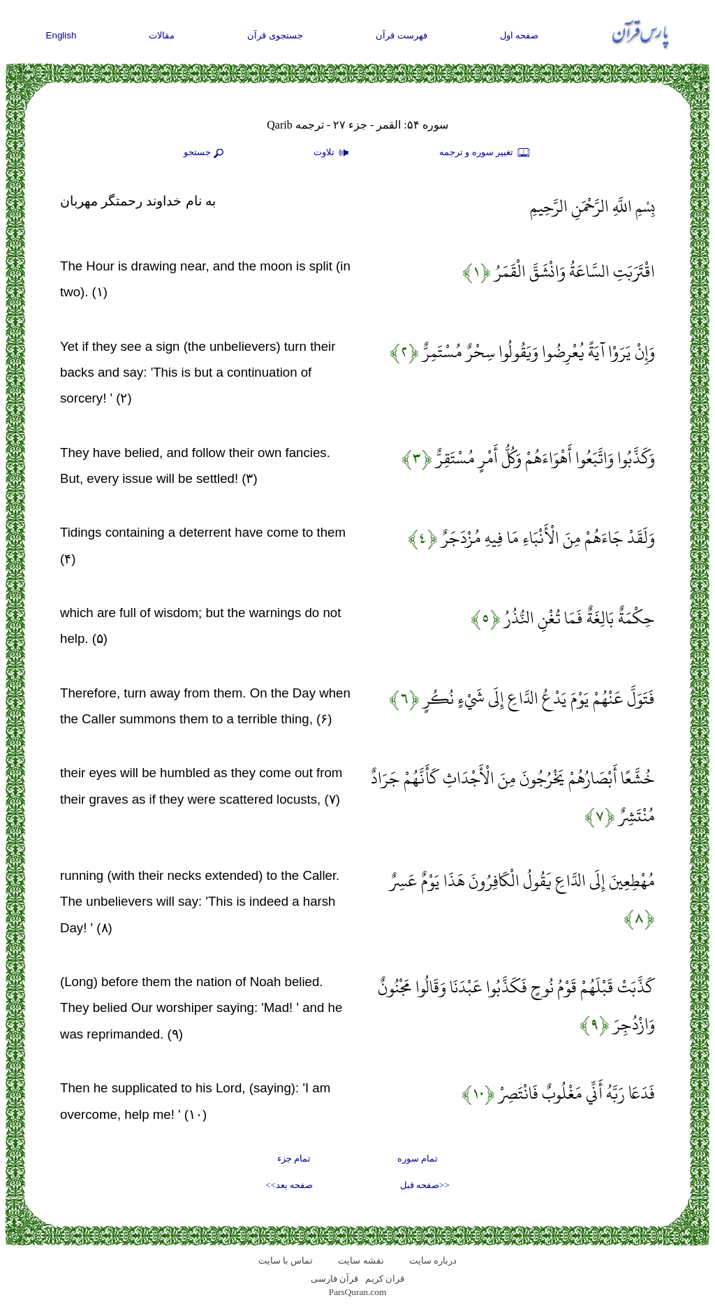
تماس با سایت (286, 1260)
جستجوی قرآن (275, 35)
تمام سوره (417, 1158)
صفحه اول (519, 35)
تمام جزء (294, 1158)
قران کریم (384, 1278)
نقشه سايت (360, 1260)
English (61, 35)
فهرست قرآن (401, 35)
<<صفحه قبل (425, 1185)
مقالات (162, 35)
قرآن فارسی (334, 1278)
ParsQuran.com (358, 1292)
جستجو (205, 153)
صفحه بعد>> (289, 1185)
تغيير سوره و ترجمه (485, 153)
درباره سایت (433, 1260)
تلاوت (333, 153)
